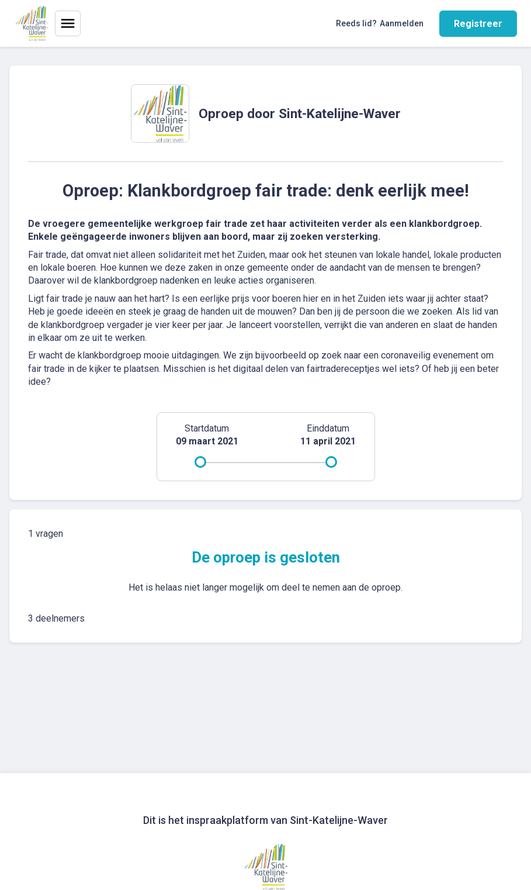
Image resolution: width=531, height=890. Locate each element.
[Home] (31, 23)
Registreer (478, 23)
